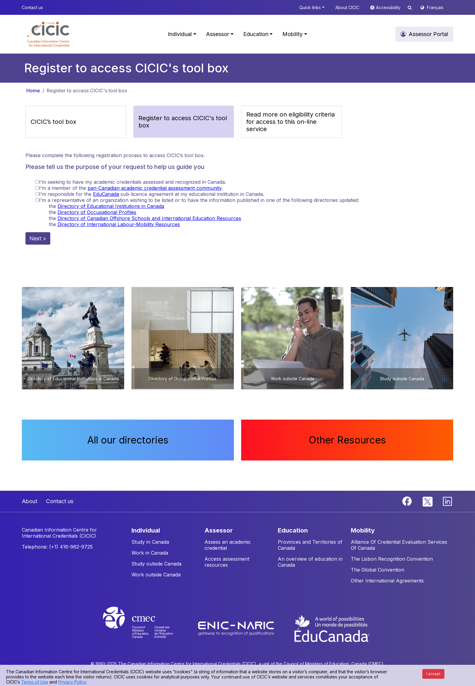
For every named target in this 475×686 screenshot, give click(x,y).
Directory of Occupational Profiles (97, 212)
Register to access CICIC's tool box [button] (182, 121)
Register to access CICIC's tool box (87, 90)
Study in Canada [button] (150, 542)
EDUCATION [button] (293, 530)
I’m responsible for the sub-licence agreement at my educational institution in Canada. (151, 194)
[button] (48, 34)
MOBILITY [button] (363, 530)
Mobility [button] (292, 34)
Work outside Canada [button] (156, 575)
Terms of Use (34, 681)
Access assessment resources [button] (226, 562)
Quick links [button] (310, 7)
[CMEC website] (146, 628)
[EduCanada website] (331, 628)
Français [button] (435, 7)
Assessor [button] (217, 34)
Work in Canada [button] (149, 553)
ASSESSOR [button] (218, 530)
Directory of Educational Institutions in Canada (111, 206)
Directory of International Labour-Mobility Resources (119, 224)
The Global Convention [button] (377, 570)
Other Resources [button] (347, 440)
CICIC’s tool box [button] (53, 121)
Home (33, 90)
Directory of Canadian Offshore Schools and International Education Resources (149, 218)
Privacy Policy (72, 681)
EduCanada (106, 194)
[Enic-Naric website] (236, 628)
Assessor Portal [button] (428, 34)
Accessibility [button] (389, 7)
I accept (433, 673)
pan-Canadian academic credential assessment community (154, 188)
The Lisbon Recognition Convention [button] (392, 559)
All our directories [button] (127, 440)
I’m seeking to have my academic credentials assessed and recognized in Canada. (132, 182)
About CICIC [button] (347, 7)
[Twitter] (427, 501)
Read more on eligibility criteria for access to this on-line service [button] (290, 122)
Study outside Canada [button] (156, 564)
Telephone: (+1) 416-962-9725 (57, 547)
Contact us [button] (32, 7)
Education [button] (255, 34)
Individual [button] (180, 34)
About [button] (29, 501)
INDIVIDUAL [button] (145, 530)
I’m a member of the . (131, 188)
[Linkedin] (447, 501)
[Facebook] (407, 501)
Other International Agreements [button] (387, 581)
